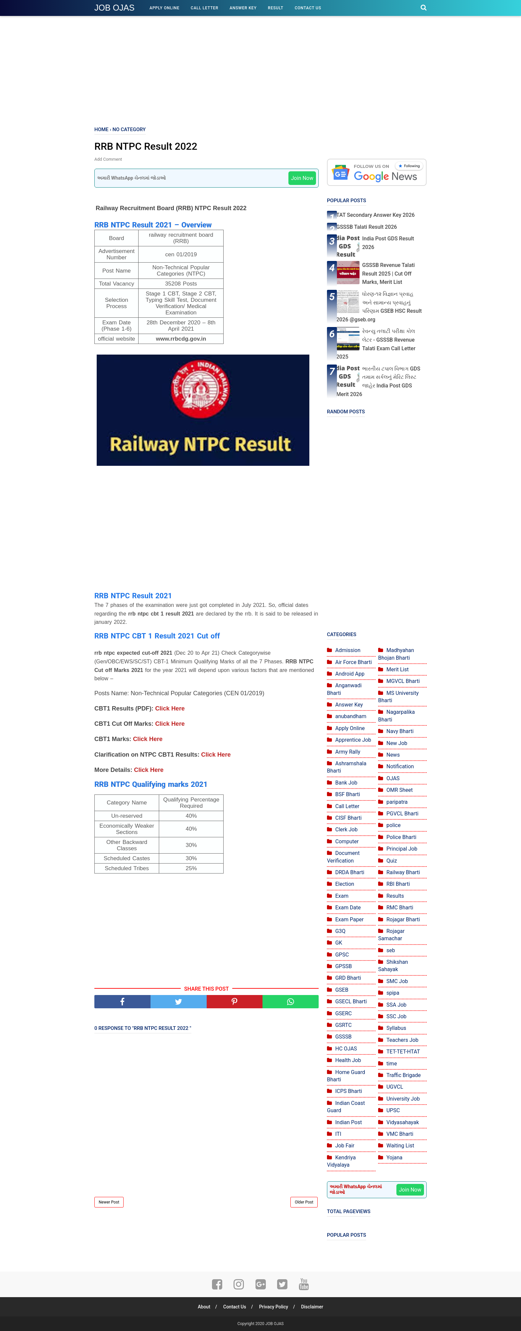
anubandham (350, 716)
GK (338, 943)
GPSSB (343, 966)
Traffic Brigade (403, 1075)
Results (395, 896)
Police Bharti (401, 837)
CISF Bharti (348, 818)
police (393, 825)
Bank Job (346, 783)
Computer (347, 841)
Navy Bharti (400, 731)
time (391, 1063)
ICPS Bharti (348, 1091)
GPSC (342, 955)
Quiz (391, 861)
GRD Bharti (348, 978)
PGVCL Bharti (402, 813)
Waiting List (400, 1145)
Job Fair (345, 1145)
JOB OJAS (114, 7)
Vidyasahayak (402, 1122)
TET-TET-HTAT (403, 1051)
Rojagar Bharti (403, 919)
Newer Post (109, 1202)
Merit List (397, 669)
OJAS (393, 778)
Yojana (394, 1157)
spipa (392, 993)
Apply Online (164, 8)
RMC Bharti (399, 907)
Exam (342, 896)
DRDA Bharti (350, 872)
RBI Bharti (398, 884)
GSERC (343, 1013)
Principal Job (401, 849)
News (393, 755)
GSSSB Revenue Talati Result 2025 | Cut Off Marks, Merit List (388, 273)
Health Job (348, 1060)
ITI (338, 1134)
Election (344, 884)
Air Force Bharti (353, 662)
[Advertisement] (260, 69)
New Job (396, 743)
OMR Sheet (399, 790)
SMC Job (397, 981)
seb (390, 950)
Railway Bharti (403, 872)
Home (101, 129)
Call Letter (204, 8)
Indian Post (348, 1122)
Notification (400, 766)
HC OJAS (346, 1048)
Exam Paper (349, 919)
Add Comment (108, 159)
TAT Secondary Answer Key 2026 (375, 215)
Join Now (302, 178)
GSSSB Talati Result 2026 (366, 227)
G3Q (340, 931)
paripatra (397, 802)
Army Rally (347, 752)
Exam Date (348, 907)
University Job (403, 1099)
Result (275, 8)
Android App (350, 674)
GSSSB (343, 1037)
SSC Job (396, 1016)
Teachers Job (402, 1040)
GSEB (341, 990)
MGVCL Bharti (403, 681)
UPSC (393, 1110)
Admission (348, 650)
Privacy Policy (273, 1306)
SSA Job (396, 1005)
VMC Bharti (399, 1134)
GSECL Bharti (351, 1001)
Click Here (170, 708)
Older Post (304, 1202)
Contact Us (308, 8)
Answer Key (243, 8)
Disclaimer (312, 1306)
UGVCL (394, 1087)
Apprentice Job (353, 740)
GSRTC (343, 1025)
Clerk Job (346, 829)
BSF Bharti (347, 794)
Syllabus (396, 1028)
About (204, 1306)
